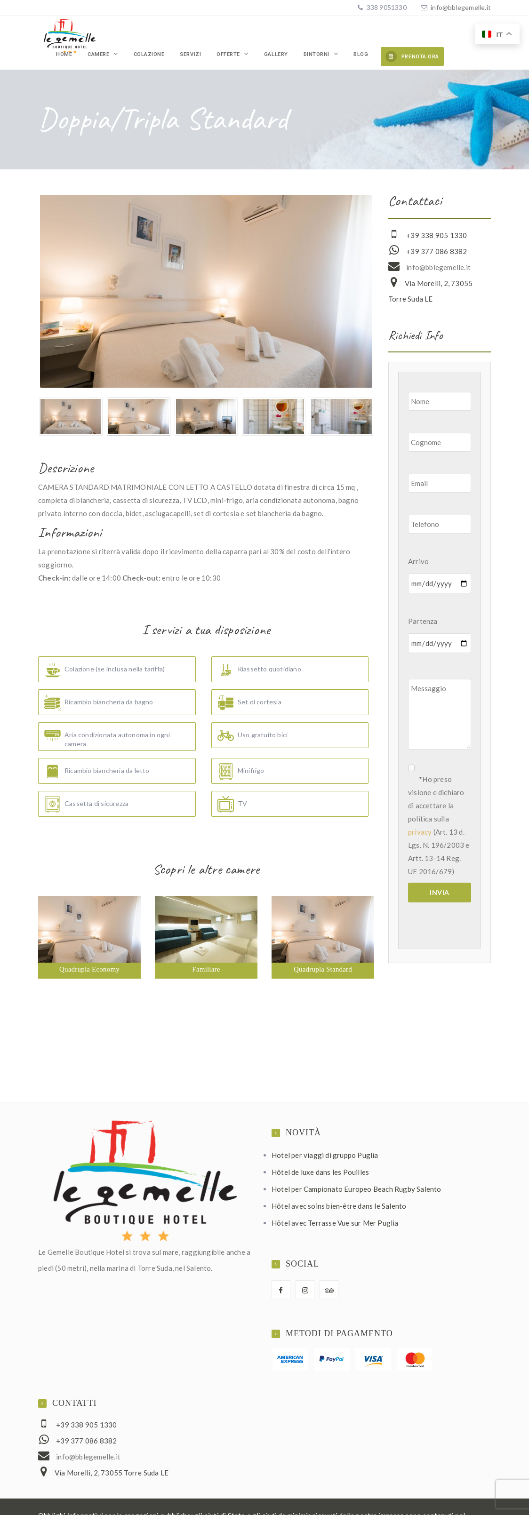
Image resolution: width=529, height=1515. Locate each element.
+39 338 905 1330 (436, 219)
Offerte (268, 35)
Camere (172, 35)
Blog (366, 35)
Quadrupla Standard (323, 953)
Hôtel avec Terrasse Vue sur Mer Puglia (335, 1207)
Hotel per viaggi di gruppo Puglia (325, 1139)
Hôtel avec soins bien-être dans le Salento (339, 1190)
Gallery (304, 35)
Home (148, 35)
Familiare (206, 953)
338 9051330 (385, 7)
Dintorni (334, 35)
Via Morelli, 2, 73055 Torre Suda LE (111, 1457)
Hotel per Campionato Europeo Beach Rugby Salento (356, 1173)
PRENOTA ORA (412, 33)
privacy (420, 816)
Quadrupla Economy (89, 953)
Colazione (210, 35)
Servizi (241, 35)
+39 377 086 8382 (436, 235)
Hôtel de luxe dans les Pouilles (320, 1156)
